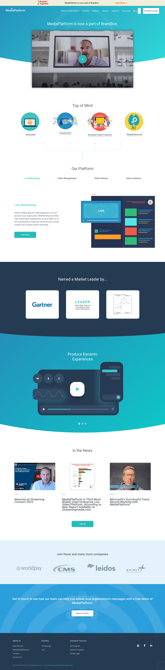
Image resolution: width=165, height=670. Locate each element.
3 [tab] (85, 423)
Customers (115, 11)
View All (82, 524)
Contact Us (17, 657)
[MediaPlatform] (15, 9)
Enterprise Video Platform (70, 11)
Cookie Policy (68, 665)
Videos (16, 494)
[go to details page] (34, 476)
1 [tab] (79, 423)
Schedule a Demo (151, 11)
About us (17, 641)
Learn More (25, 235)
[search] (140, 11)
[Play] (82, 59)
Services (105, 11)
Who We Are (18, 646)
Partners (45, 641)
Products (86, 11)
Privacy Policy (47, 665)
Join (43, 650)
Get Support (75, 646)
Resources (126, 11)
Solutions (95, 11)
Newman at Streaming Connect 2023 (29, 501)
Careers (16, 653)
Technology (46, 646)
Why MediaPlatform (21, 650)
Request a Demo (82, 613)
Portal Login (75, 653)
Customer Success (78, 641)
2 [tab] (82, 423)
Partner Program (77, 650)
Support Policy (58, 665)
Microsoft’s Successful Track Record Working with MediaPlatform (129, 502)
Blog (135, 11)
